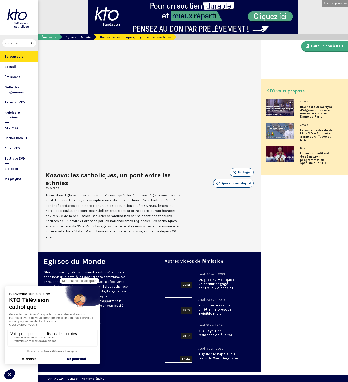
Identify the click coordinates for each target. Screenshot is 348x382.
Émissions (12, 77)
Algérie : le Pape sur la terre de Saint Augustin (218, 356)
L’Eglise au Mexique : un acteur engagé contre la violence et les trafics (216, 285)
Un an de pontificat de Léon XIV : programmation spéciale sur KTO (314, 158)
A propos (11, 169)
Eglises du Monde (78, 37)
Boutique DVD (15, 158)
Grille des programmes (15, 89)
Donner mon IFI (16, 138)
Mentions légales (93, 378)
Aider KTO (12, 148)
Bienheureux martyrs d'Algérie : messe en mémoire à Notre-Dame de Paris (316, 111)
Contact (72, 378)
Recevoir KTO (15, 102)
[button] (242, 172)
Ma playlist (13, 179)
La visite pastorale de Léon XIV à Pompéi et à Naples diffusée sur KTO (316, 135)
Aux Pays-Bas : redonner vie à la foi (215, 333)
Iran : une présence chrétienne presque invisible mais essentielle (215, 311)
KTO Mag (11, 128)
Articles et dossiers (12, 115)
